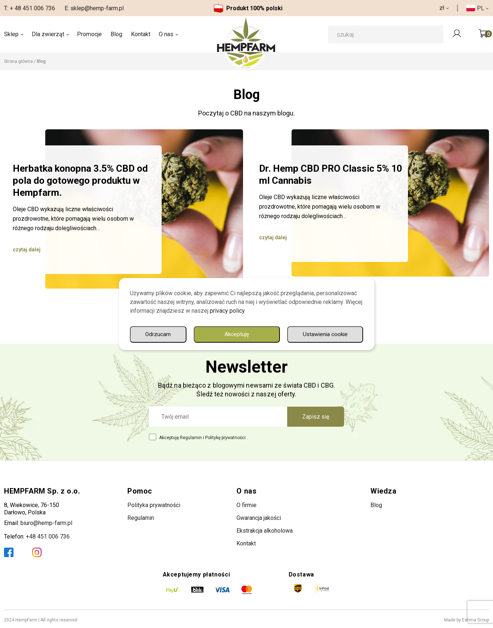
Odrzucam (335, 334)
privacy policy (227, 310)
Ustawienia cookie (260, 334)
